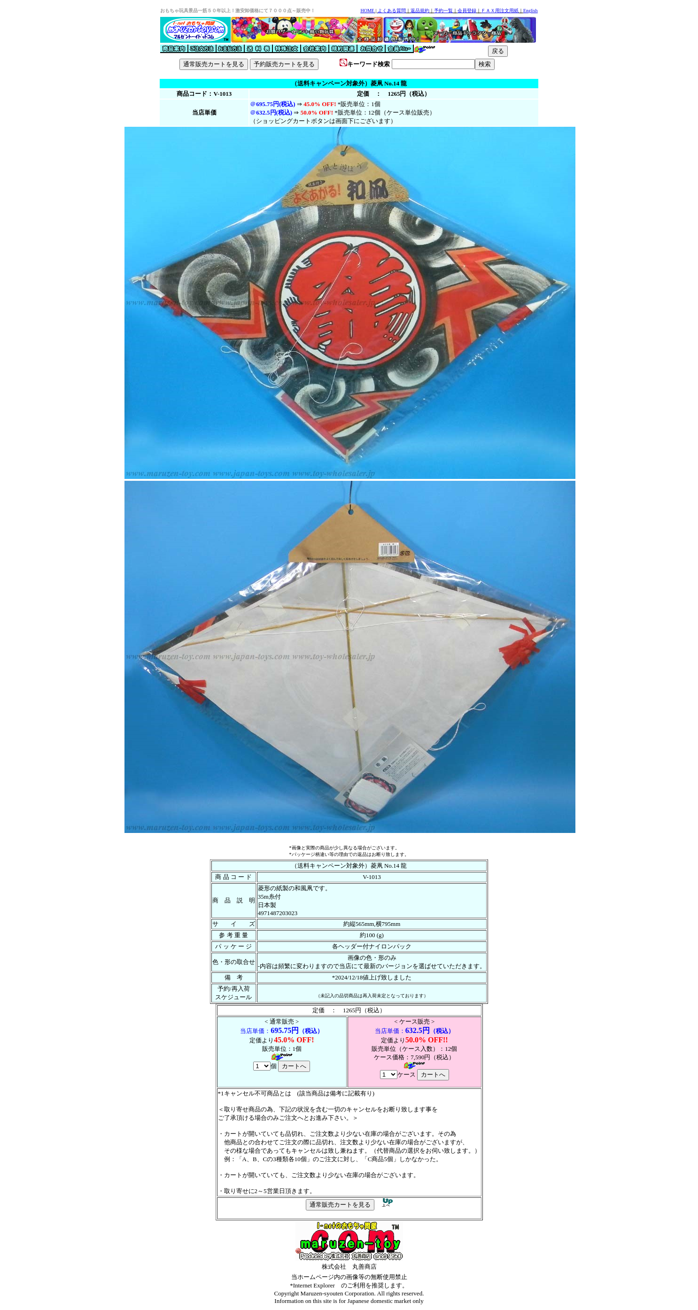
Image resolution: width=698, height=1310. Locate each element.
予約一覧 (443, 10)
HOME (367, 10)
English (530, 10)
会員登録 (467, 10)
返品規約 (420, 10)
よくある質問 (392, 10)
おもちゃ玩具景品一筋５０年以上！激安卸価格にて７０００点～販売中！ (237, 10)
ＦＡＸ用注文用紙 (500, 10)
